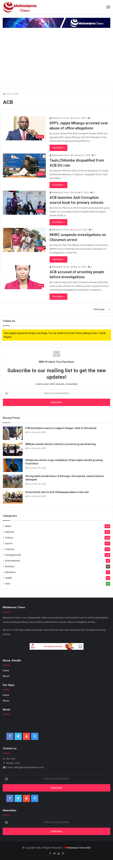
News (8, 526)
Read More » (58, 147)
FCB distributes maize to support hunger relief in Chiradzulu (60, 428)
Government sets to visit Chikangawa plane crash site (57, 492)
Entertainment (12, 560)
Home (7, 93)
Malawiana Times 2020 (79, 847)
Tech (7, 583)
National (9, 531)
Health (8, 577)
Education (10, 572)
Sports (8, 543)
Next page (102, 309)
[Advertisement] (56, 58)
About (6, 676)
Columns (9, 549)
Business (10, 566)
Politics (9, 537)
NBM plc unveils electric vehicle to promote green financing (60, 444)
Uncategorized (13, 554)
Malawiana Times (59, 118)
